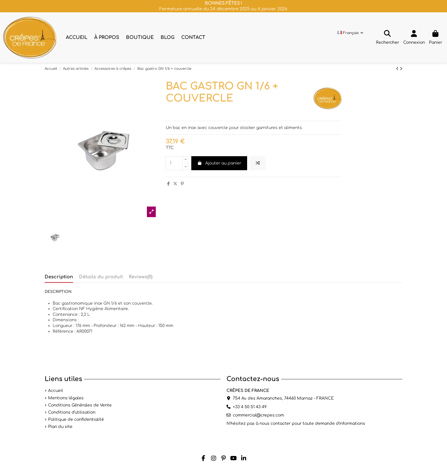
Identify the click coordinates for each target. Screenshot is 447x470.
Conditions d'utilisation (71, 412)
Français (350, 33)
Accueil (55, 390)
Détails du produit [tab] (101, 276)
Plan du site (60, 427)
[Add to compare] (258, 163)
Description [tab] (59, 276)
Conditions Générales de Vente (80, 405)
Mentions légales (66, 398)
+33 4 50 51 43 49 (250, 407)
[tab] (140, 278)
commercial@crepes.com (258, 415)
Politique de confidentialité (76, 419)
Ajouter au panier (219, 163)
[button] (107, 37)
